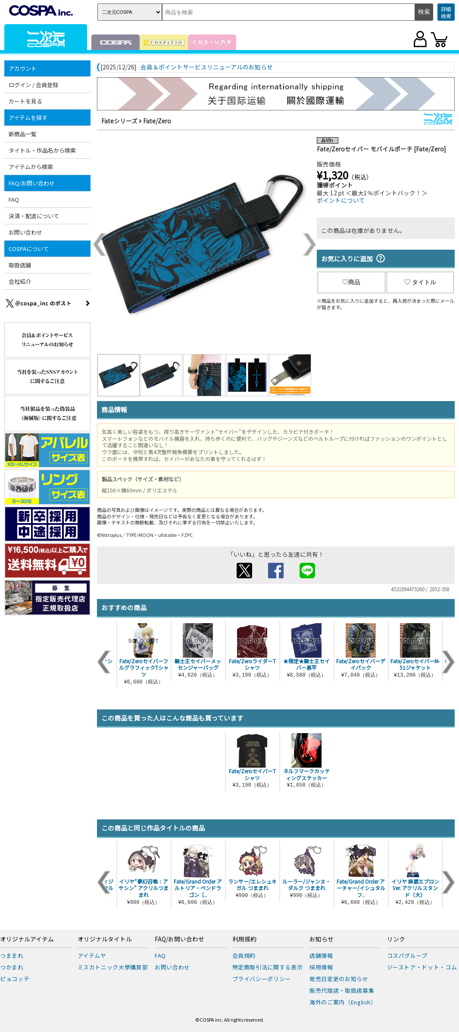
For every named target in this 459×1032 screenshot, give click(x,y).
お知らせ (321, 939)
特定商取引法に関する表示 (267, 967)
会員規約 (244, 955)
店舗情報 (321, 955)
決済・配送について (34, 216)
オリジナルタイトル (105, 939)
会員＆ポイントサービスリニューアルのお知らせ (207, 67)
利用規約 (244, 939)
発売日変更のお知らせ (338, 979)
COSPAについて (29, 249)
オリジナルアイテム (27, 939)
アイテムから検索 (31, 167)
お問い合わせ (25, 232)
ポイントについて (341, 200)
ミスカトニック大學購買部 (113, 967)
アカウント (23, 68)
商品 (351, 282)
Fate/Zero (157, 120)
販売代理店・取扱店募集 (341, 990)
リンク (396, 939)
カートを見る (25, 101)
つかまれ (12, 967)
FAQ (14, 199)
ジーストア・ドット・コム (422, 967)
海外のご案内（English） (343, 1002)
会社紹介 (20, 281)
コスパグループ (407, 955)
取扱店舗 (20, 265)
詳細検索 (446, 12)
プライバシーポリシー (261, 979)
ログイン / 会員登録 (33, 85)
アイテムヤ (92, 955)
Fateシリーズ (119, 120)
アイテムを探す (28, 117)
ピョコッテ (14, 979)
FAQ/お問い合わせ (32, 183)
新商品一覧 (23, 134)
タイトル (420, 282)
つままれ (12, 955)
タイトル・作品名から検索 (42, 150)
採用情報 (321, 967)
